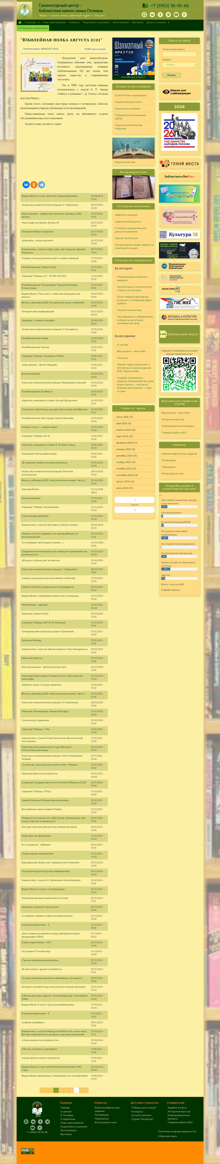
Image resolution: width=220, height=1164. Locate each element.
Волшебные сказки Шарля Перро (42, 809)
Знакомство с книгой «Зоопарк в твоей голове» (50, 524)
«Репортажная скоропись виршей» (132, 278)
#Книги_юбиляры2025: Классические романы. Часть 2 (54, 480)
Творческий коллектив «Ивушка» (128, 127)
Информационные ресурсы (178, 426)
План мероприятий (54, 22)
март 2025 (122, 436)
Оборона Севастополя (35, 613)
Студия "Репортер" (142, 1119)
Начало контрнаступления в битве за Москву (48, 578)
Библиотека (179, 176)
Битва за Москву (31, 640)
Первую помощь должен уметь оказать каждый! (50, 258)
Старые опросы (170, 589)
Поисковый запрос (173, 49)
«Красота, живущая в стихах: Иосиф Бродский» (49, 400)
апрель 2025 (123, 429)
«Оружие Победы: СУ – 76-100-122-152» (44, 276)
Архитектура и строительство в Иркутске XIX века (134, 288)
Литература (168, 460)
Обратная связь (167, 1136)
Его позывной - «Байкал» (36, 844)
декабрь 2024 (124, 455)
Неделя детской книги (128, 102)
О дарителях (67, 1119)
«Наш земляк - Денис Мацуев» (39, 364)
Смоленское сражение (35, 720)
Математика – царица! (34, 604)
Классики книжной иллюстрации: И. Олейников (50, 702)
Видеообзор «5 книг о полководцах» (43, 889)
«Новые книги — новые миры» (40, 427)
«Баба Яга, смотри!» (126, 215)
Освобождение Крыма (35, 347)
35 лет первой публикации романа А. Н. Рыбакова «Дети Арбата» (134, 300)
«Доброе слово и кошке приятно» (42, 684)
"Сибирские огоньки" (143, 1107)
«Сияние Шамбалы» (33, 1022)
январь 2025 (123, 449)
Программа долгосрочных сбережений (45, 871)
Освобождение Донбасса (37, 391)
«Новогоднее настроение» (38, 853)
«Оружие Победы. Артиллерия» (40, 507)
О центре (31, 22)
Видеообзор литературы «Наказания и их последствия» (55, 1075)
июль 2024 (122, 488)
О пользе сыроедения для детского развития (130, 230)
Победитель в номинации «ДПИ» (130, 117)
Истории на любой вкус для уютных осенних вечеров (53, 986)
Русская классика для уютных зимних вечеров (49, 826)
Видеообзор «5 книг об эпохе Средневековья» (49, 196)
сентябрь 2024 (125, 475)
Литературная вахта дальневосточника (45, 898)
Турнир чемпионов (126, 238)
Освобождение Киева (35, 338)
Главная (20, 22)
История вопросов (173, 419)
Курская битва (30, 489)
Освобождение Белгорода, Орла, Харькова (48, 418)
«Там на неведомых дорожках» (40, 960)
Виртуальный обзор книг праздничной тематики (50, 862)
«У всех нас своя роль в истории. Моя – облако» (50, 764)
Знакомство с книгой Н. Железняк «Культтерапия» (51, 880)
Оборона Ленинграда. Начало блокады (45, 711)
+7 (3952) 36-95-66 (170, 5)
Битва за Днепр (31, 373)
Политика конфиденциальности (177, 1131)
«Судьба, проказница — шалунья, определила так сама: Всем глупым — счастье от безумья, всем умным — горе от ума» (135, 384)
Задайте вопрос (177, 1107)
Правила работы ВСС (174, 432)
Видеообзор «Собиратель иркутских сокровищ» (50, 595)
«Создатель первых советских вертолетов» (47, 915)
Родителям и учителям (96, 22)
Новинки (74, 22)
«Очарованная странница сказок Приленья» (48, 631)
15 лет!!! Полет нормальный (130, 95)
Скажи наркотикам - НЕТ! (36, 942)
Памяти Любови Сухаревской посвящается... (48, 586)
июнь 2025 (122, 416)
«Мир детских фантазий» (36, 835)
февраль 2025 (124, 442)
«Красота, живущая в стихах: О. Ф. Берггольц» (48, 444)
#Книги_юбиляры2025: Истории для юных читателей (53, 302)
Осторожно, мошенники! (32, 28)
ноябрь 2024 (123, 462)
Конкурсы (137, 1111)
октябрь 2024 (124, 468)
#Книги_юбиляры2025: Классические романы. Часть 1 (53, 693)
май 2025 (121, 423)
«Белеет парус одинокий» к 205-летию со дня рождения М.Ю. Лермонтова (134, 368)
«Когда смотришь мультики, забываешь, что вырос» (52, 978)
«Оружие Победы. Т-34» (36, 729)
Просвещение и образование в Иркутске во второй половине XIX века (135, 320)
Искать (171, 75)
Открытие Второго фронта (37, 231)
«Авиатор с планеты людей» (38, 320)
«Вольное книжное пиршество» (40, 906)
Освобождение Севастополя (39, 267)
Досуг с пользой (157, 22)
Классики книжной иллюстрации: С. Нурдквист (49, 569)
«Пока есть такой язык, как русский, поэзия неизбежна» (55, 409)
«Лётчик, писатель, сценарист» (39, 1049)
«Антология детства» (129, 310)
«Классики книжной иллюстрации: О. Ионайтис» (50, 329)
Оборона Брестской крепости (40, 773)
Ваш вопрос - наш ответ (131, 351)
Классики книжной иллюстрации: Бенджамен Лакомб (54, 382)
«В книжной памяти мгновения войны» (45, 462)
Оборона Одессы (32, 658)
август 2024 (123, 481)
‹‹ (135, 499)
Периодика (168, 467)
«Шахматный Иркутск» (133, 77)
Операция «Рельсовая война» (39, 453)
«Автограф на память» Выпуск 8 (40, 222)
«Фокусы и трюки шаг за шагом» (41, 560)
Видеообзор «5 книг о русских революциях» (48, 1004)
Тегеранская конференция (38, 311)
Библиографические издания (179, 453)
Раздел (166, 59)
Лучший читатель (141, 1115)
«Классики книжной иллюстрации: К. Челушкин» (50, 204)
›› (135, 509)
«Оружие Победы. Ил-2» (36, 435)
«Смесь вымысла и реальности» (40, 1040)
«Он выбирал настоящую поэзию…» (42, 542)
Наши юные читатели (127, 108)
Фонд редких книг (173, 473)
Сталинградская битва (35, 516)
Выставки (137, 22)
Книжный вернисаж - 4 (35, 924)
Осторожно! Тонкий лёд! (36, 951)
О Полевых (67, 1115)
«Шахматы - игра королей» (37, 240)
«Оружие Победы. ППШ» (36, 791)
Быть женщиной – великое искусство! (44, 667)
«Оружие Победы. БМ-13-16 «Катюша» (44, 622)
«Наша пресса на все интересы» (41, 1057)
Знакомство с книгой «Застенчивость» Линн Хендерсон (55, 649)
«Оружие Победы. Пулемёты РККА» (43, 356)
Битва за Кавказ (31, 498)
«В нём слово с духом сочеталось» (42, 969)
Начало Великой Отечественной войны (45, 800)
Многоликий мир (125, 162)
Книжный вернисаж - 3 (35, 1013)
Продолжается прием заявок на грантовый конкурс (134, 246)
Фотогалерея (121, 22)
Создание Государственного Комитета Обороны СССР (54, 782)
